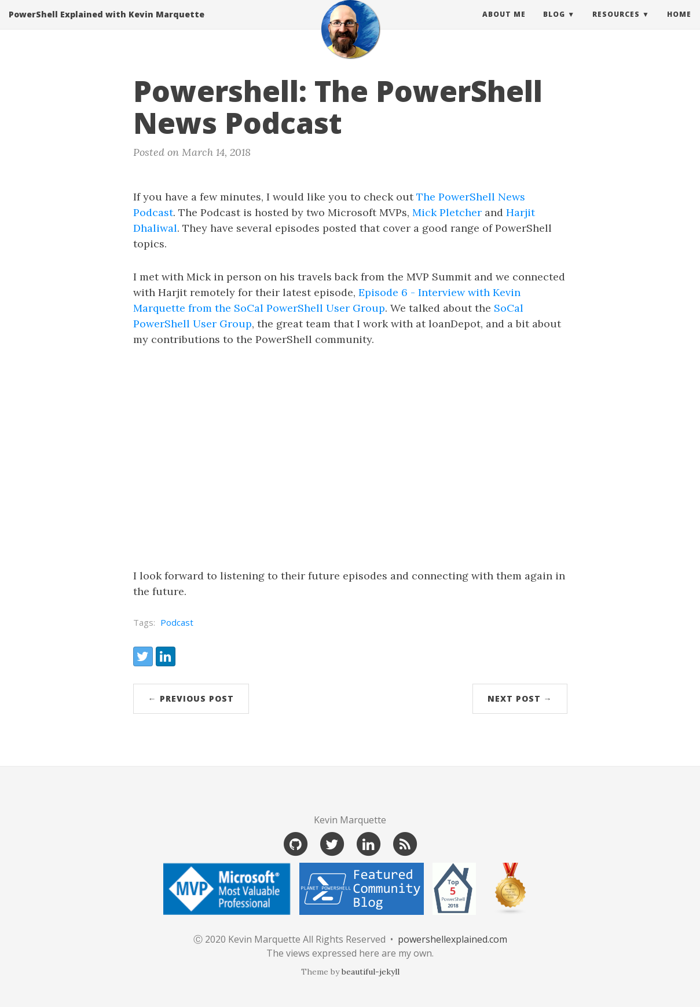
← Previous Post (191, 698)
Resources (616, 26)
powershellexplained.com (452, 939)
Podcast (176, 622)
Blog (554, 26)
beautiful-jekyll (371, 971)
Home (679, 26)
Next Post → (520, 698)
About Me (504, 26)
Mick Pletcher (447, 212)
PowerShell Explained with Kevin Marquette (106, 25)
